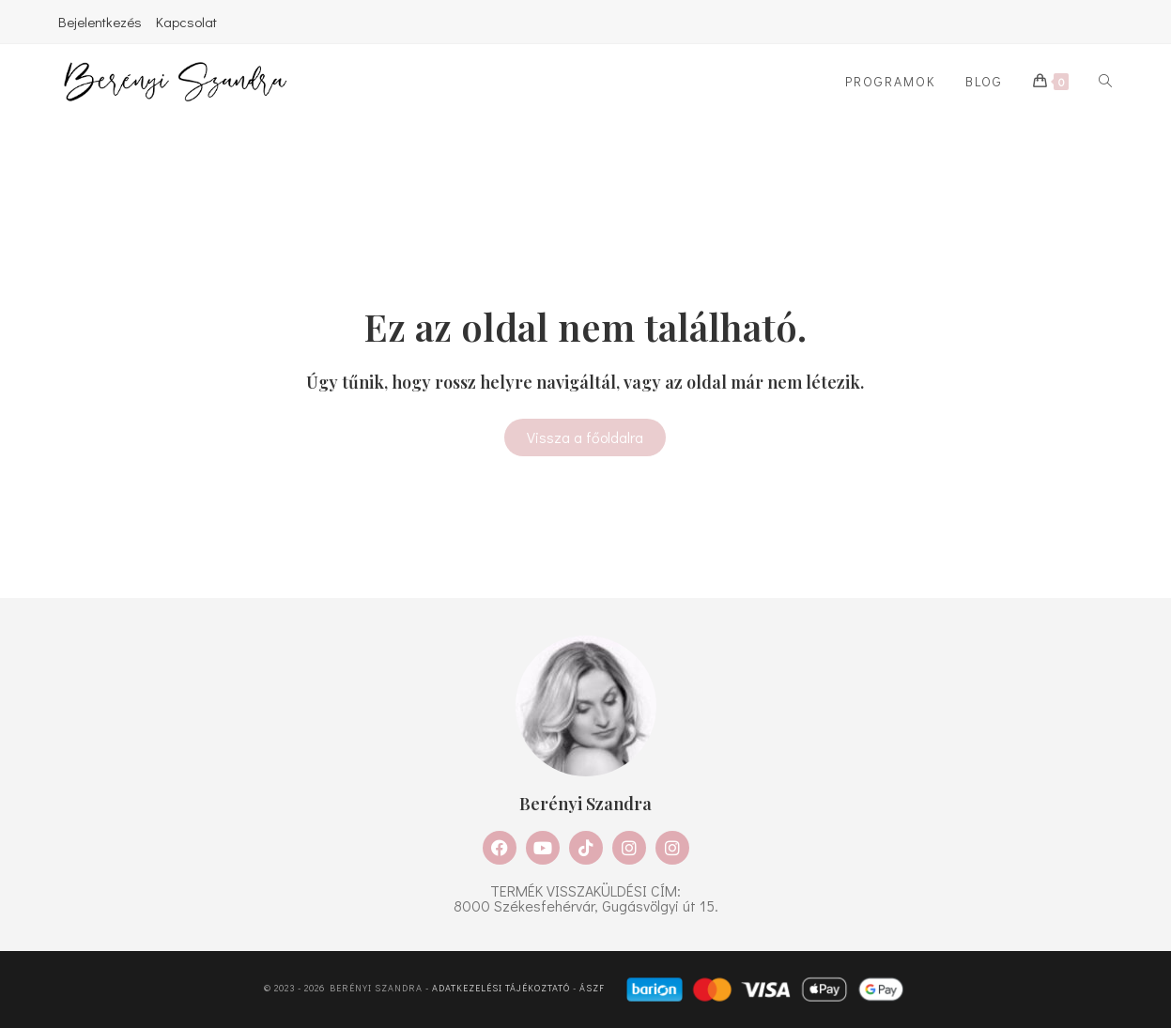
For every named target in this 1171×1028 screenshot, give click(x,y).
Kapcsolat (186, 21)
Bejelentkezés (100, 21)
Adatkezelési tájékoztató (501, 988)
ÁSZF (592, 988)
